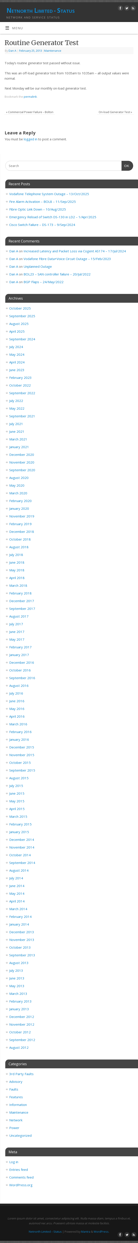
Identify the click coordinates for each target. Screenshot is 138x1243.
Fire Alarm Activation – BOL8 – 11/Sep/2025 (42, 201)
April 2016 (17, 716)
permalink (30, 97)
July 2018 (16, 554)
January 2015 (19, 832)
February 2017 (20, 647)
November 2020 (21, 462)
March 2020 (18, 493)
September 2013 (22, 955)
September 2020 (22, 470)
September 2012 (22, 1040)
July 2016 (16, 693)
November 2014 (21, 847)
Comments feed (21, 1177)
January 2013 (19, 1009)
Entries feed (18, 1169)
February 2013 (20, 1001)
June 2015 (16, 793)
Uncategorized (20, 1135)
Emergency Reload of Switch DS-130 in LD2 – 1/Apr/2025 (52, 217)
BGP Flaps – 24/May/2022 (44, 282)
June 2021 (16, 431)
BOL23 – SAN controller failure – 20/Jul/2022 (57, 274)
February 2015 (20, 824)
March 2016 (18, 724)
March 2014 (18, 909)
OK (125, 165)
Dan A (12, 51)
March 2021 (18, 439)
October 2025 (20, 308)
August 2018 (19, 547)
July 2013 (16, 970)
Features (16, 1097)
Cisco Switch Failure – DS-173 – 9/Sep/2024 (42, 224)
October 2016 (20, 670)
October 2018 (20, 539)
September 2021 (22, 416)
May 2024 (16, 354)
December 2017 (21, 601)
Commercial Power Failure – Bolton (29, 112)
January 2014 (19, 924)
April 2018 (17, 578)
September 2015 (22, 770)
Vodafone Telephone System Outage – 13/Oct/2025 (49, 194)
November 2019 (21, 516)
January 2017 (19, 655)
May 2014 (16, 893)
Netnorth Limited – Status (45, 1232)
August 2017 (19, 616)
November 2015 (21, 755)
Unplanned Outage (38, 266)
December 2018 (21, 531)
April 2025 (17, 331)
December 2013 (21, 932)
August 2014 (19, 870)
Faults (13, 1089)
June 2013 (16, 978)
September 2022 (22, 393)
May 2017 (16, 639)
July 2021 (16, 424)
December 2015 (21, 747)
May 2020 (16, 485)
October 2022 (20, 385)
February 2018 (20, 593)
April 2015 (17, 809)
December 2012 (21, 1016)
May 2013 (16, 986)
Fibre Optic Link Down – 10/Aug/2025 (37, 209)
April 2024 (17, 362)
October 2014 (20, 855)
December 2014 (21, 839)
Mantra (85, 1232)
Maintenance (52, 51)
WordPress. (101, 1232)
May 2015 (16, 801)
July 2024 (16, 347)
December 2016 (21, 662)
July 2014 (16, 878)
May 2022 (16, 408)
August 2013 (19, 963)
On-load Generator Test (115, 112)
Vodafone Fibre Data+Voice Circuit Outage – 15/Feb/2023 (67, 259)
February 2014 (20, 916)
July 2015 (16, 785)
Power (14, 1128)
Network (15, 1120)
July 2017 (16, 624)
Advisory (15, 1081)
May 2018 (16, 570)
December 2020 (21, 454)
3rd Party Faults (21, 1074)
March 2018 (18, 585)
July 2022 (16, 400)
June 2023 (16, 370)
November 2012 (21, 1024)
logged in (30, 139)
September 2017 (22, 608)
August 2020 (19, 477)
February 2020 (20, 501)
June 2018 (16, 562)
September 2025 (22, 316)
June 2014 (16, 886)
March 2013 (18, 993)
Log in (13, 1162)
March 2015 (18, 816)
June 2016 (16, 701)
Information (18, 1104)
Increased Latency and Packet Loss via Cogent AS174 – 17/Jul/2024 (75, 251)
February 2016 (20, 732)
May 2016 (16, 708)
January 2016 (19, 739)
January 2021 (19, 447)
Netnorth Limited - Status (40, 10)
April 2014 (17, 901)
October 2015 (20, 762)
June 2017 (16, 631)
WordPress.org (21, 1185)
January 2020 (19, 508)
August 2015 (19, 778)
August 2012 (19, 1047)
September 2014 (22, 862)
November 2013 (21, 939)
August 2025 (19, 323)
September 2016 (22, 678)
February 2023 (20, 377)
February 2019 (20, 524)
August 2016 (19, 685)
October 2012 (20, 1032)
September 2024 (22, 339)
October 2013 (20, 947)
